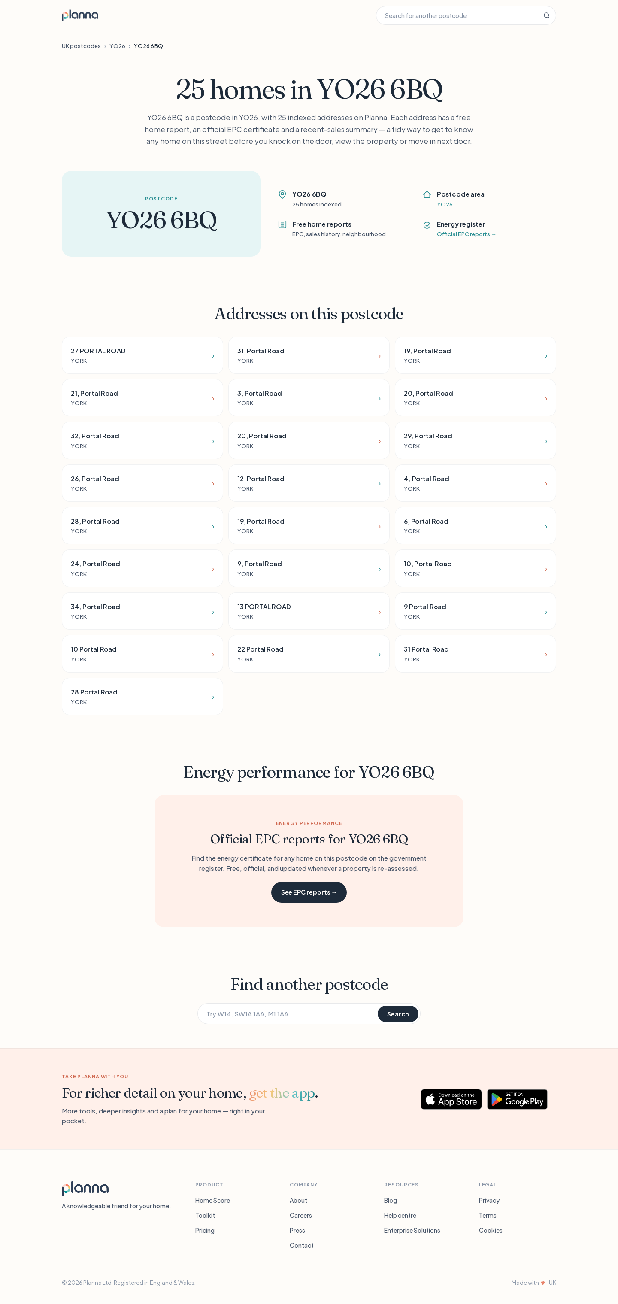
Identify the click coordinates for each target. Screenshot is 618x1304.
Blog (390, 1200)
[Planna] (85, 1188)
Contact (302, 1245)
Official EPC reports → (467, 233)
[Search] (546, 15)
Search (398, 1014)
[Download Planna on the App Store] (451, 1099)
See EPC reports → (309, 892)
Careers (301, 1215)
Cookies (491, 1230)
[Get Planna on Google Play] (521, 1099)
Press (297, 1230)
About (298, 1200)
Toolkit (205, 1215)
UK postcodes (81, 45)
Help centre (400, 1215)
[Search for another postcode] (457, 15)
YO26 (117, 45)
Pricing (205, 1230)
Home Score (212, 1200)
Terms (488, 1215)
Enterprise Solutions (412, 1230)
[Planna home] (80, 15)
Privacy (489, 1200)
